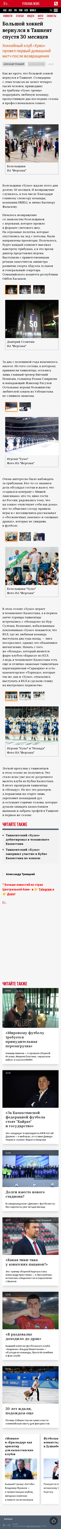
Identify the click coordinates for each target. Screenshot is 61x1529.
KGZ (10, 10)
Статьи (20, 16)
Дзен (10, 894)
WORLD (33, 10)
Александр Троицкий (14, 64)
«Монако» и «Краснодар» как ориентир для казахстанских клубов (19, 1446)
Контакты (8, 1518)
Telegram (45, 889)
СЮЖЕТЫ (51, 16)
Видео (30, 16)
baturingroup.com (34, 1526)
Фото (40, 16)
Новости (8, 16)
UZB (26, 10)
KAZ (5, 10)
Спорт (51, 64)
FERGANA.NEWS (31, 4)
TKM (20, 10)
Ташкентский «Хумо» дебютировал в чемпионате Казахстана (27, 839)
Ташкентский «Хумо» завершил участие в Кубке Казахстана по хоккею (26, 854)
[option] (11, 114)
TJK (15, 10)
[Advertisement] (30, 941)
